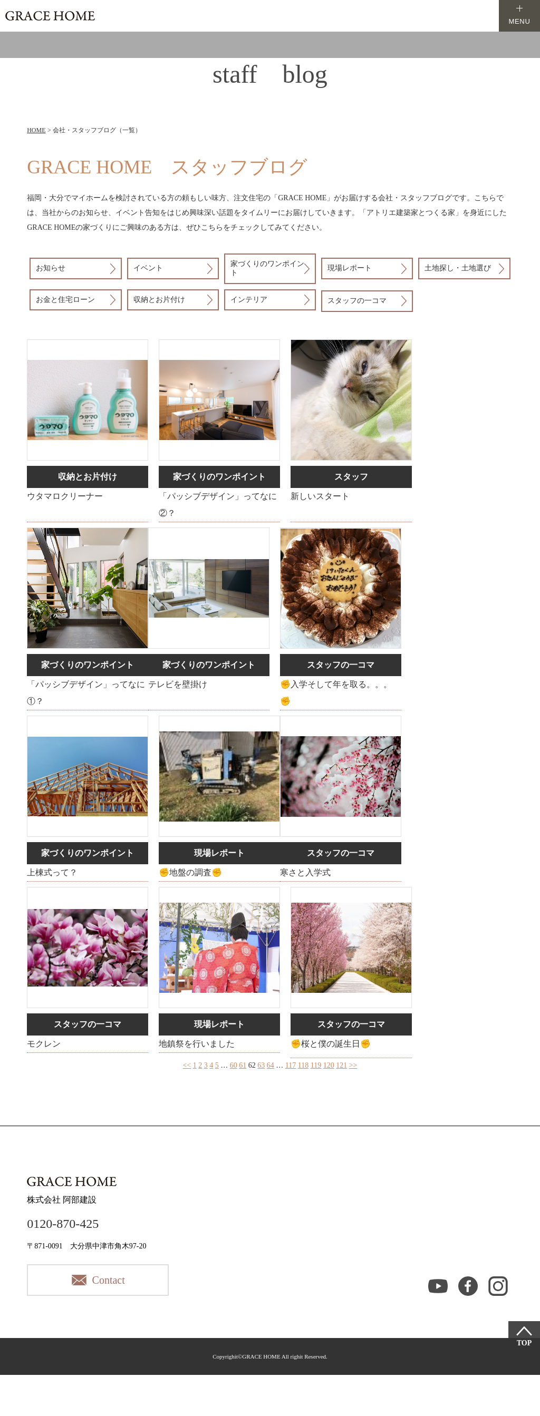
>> (353, 1065)
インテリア (248, 300)
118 (303, 1065)
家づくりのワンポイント (267, 268)
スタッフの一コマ (357, 301)
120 (328, 1065)
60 (233, 1065)
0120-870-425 (63, 1224)
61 (242, 1065)
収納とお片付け (159, 300)
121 (341, 1065)
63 (261, 1065)
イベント (148, 268)
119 (316, 1065)
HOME (36, 130)
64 (270, 1065)
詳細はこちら (87, 430)
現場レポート (349, 268)
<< (186, 1065)
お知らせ (50, 268)
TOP (524, 1343)
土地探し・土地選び (458, 268)
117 (290, 1065)
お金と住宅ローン (65, 300)
